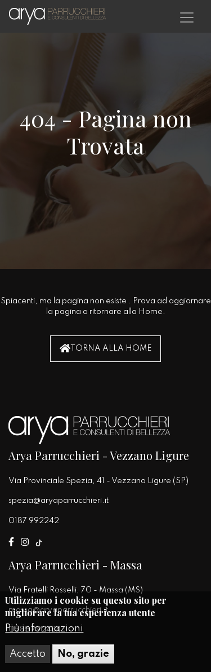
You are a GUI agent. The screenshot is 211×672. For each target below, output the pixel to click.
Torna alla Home (105, 348)
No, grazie (83, 657)
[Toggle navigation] (187, 17)
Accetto (28, 657)
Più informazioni (44, 631)
